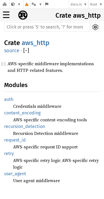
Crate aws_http (78, 15)
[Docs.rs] (4, 4)
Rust (93, 4)
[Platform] (37, 4)
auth (8, 99)
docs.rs (76, 4)
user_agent (15, 173)
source (11, 51)
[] (26, 51)
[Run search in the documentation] (47, 27)
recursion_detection (24, 126)
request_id (15, 140)
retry (9, 153)
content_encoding (22, 113)
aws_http (35, 43)
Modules (15, 85)
